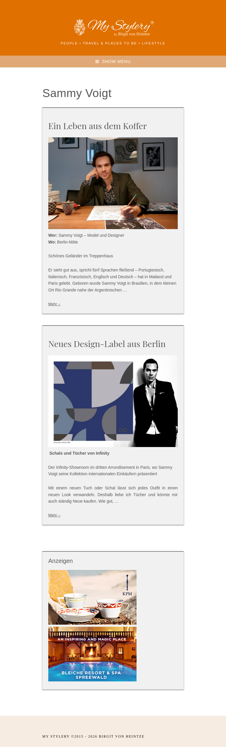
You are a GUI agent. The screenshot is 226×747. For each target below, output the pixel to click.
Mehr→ (54, 304)
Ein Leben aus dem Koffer (97, 125)
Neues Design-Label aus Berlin (107, 343)
